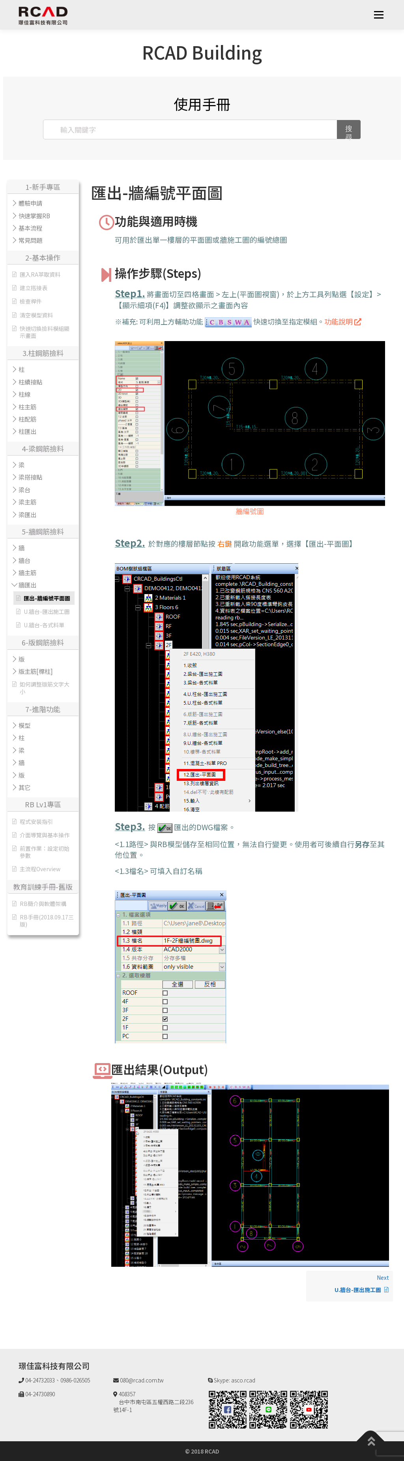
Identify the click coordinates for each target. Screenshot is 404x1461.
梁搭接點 (30, 477)
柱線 (24, 394)
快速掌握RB (34, 215)
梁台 (24, 489)
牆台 (24, 560)
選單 (378, 14)
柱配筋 (27, 418)
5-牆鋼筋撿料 (43, 531)
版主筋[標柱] (36, 671)
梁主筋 (27, 501)
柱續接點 (30, 381)
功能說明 (342, 321)
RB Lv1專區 (43, 804)
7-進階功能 (42, 709)
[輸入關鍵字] (190, 129)
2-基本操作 (42, 257)
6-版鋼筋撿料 (43, 642)
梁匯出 (27, 514)
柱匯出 (27, 431)
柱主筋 (27, 406)
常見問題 (30, 240)
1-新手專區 (42, 187)
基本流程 (30, 227)
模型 (24, 725)
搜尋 (348, 131)
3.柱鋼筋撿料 (43, 353)
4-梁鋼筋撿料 (43, 448)
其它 (24, 787)
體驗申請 (30, 203)
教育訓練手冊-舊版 (43, 886)
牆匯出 (27, 584)
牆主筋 (27, 572)
